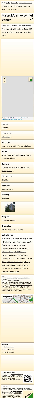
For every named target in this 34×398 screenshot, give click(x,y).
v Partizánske (23, 265)
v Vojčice (29, 238)
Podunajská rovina (18, 286)
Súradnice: (4, 280)
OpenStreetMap (14, 117)
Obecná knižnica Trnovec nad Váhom (19, 146)
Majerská (15, 9)
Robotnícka (11, 229)
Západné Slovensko (25, 3)
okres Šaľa (17, 6)
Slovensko (14, 3)
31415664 (4, 279)
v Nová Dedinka (21, 255)
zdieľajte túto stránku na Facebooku (12, 374)
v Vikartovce (12, 248)
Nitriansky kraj (7, 6)
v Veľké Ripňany (19, 252)
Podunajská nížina (8, 29)
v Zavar (26, 262)
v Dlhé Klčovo (21, 245)
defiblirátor (5, 180)
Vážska (19, 229)
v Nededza (17, 268)
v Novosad (11, 242)
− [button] (4, 81)
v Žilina (24, 268)
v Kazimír (28, 242)
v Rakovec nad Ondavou (10, 238)
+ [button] (4, 78)
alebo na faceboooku (9, 349)
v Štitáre (10, 252)
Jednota (4, 128)
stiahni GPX (5, 282)
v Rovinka (12, 255)
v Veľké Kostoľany (17, 262)
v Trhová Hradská (19, 258)
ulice (9, 9)
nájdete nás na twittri (9, 347)
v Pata (8, 262)
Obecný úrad (25, 155)
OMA (8, 3)
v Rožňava (12, 245)
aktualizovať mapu (11, 278)
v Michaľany (22, 238)
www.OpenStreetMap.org (23, 388)
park (3, 146)
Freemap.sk (23, 117)
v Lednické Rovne (13, 272)
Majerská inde (7, 235)
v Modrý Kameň (22, 248)
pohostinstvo (6, 137)
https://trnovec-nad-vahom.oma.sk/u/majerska (12, 119)
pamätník (5, 198)
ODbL (21, 389)
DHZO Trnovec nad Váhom (10, 155)
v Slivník (4, 242)
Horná (4, 229)
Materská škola (7, 189)
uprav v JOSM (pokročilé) (23, 278)
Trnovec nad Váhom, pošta (10, 167)
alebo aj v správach (9, 352)
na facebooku (14, 374)
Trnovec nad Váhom (20, 32)
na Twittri (18, 375)
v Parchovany (20, 242)
